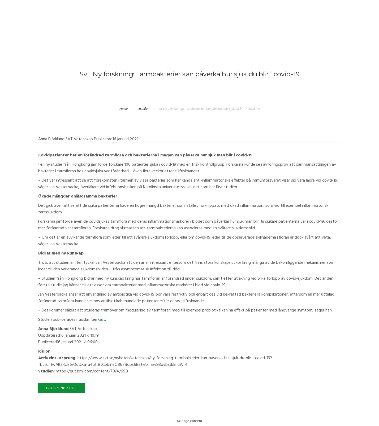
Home (123, 109)
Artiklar (143, 109)
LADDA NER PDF (62, 388)
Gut (101, 319)
